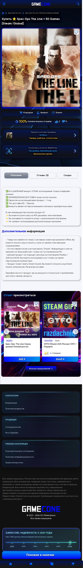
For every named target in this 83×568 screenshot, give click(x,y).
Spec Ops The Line (14, 13)
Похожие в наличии (40, 555)
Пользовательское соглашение (19, 512)
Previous (6, 362)
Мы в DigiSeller (11, 494)
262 (22, 359)
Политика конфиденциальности (19, 518)
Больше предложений (41, 430)
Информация (11, 464)
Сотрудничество (13, 488)
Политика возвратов (14, 469)
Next (75, 362)
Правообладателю (14, 523)
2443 (61, 359)
